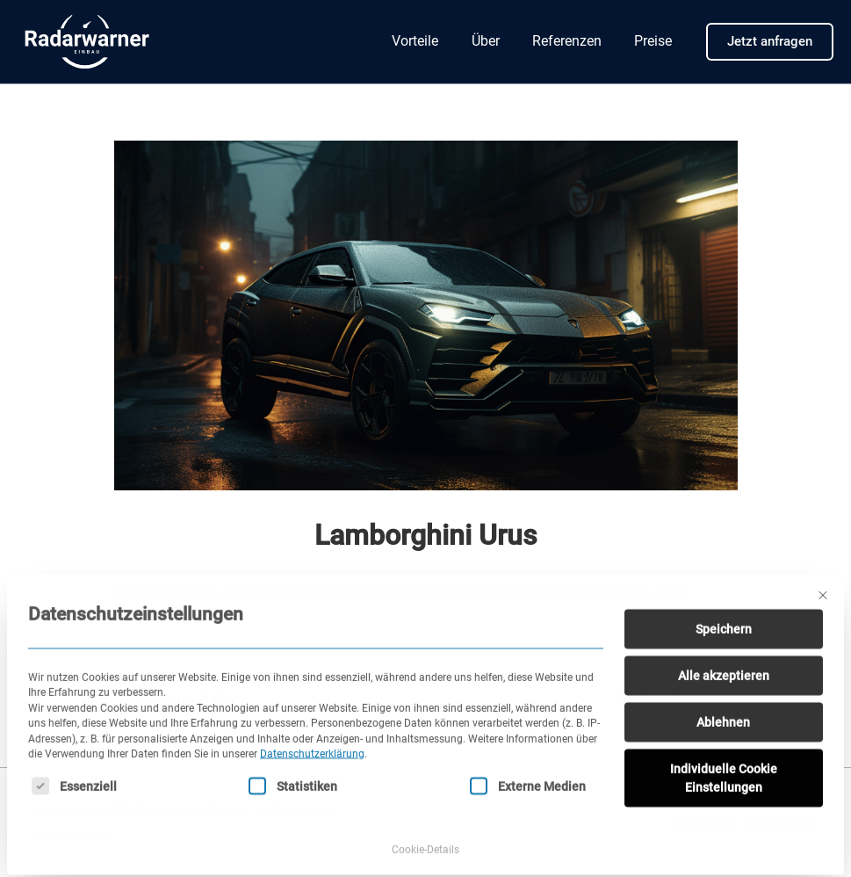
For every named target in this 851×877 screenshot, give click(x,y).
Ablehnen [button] (723, 704)
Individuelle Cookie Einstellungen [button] (723, 759)
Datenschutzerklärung (312, 735)
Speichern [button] (724, 611)
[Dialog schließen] (823, 577)
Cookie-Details (425, 831)
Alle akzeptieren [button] (723, 657)
